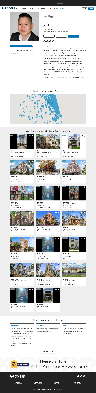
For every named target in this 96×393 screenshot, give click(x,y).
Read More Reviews (48, 351)
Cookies (53, 389)
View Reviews (61, 36)
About (55, 8)
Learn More (60, 3)
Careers (49, 8)
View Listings (49, 36)
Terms (50, 389)
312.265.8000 (63, 8)
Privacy (45, 389)
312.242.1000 (19, 385)
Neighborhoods (33, 8)
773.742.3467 (48, 29)
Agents (43, 8)
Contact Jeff (73, 36)
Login (84, 8)
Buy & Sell (23, 8)
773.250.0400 (77, 385)
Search (91, 8)
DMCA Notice (59, 389)
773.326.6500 (38, 385)
